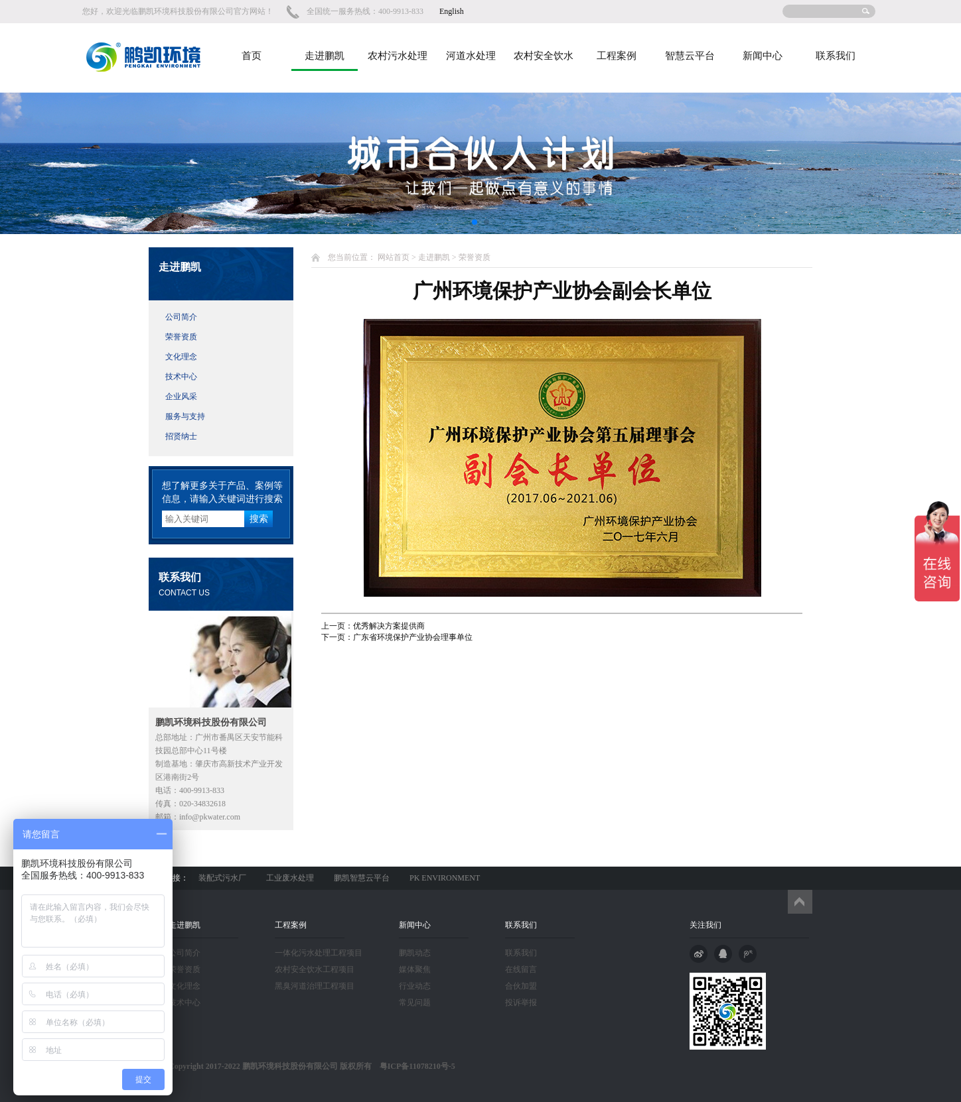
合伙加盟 (521, 986)
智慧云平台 (690, 55)
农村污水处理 (397, 55)
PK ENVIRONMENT (444, 878)
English (451, 11)
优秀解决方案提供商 (389, 626)
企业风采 (181, 396)
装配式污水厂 (222, 878)
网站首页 (393, 257)
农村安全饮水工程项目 (314, 969)
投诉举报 (521, 1002)
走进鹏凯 (324, 55)
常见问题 (415, 1002)
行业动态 (415, 986)
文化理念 (181, 356)
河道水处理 (471, 55)
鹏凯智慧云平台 (362, 878)
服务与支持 (185, 416)
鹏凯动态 (415, 952)
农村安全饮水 (543, 55)
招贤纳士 (181, 436)
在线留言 (521, 969)
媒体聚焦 (415, 969)
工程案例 (616, 55)
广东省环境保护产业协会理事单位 (413, 637)
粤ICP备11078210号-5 (413, 1066)
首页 (251, 55)
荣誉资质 (181, 336)
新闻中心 (762, 55)
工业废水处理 (290, 878)
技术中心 (181, 376)
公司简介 (181, 317)
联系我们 (835, 55)
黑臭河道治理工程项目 (314, 986)
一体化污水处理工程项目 (318, 952)
